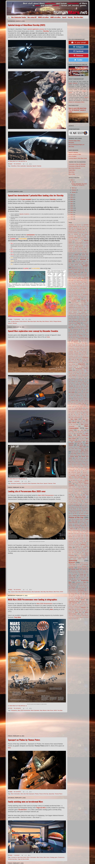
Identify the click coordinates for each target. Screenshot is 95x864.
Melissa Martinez (77, 466)
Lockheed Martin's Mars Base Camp (78, 158)
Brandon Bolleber (72, 275)
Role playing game (79, 536)
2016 (71, 214)
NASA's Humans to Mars (75, 154)
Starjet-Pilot (72, 566)
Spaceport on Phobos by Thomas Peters (24, 739)
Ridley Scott (80, 531)
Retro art (72, 528)
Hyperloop (84, 360)
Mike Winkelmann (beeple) (74, 472)
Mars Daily (71, 146)
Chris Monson (73, 292)
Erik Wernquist (74, 330)
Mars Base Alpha (78, 17)
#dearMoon (14, 166)
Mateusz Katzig (84, 459)
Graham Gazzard (83, 351)
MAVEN (83, 464)
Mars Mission (45, 321)
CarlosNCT (80, 283)
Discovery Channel (76, 315)
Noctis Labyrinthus (79, 489)
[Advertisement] (37, 179)
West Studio (80, 610)
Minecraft (85, 472)
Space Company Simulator (82, 555)
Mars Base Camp (79, 421)
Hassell (79, 357)
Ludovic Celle (81, 403)
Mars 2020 (46, 495)
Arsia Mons (71, 253)
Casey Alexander (76, 285)
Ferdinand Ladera (83, 337)
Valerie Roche (84, 601)
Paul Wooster (73, 508)
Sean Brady (78, 547)
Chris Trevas (80, 292)
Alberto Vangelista (73, 232)
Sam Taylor (84, 542)
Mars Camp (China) (84, 422)
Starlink (78, 566)
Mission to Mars (72, 473)
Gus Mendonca (83, 356)
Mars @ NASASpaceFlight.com (76, 144)
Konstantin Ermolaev (74, 394)
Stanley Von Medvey (84, 562)
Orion (82, 499)
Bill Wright (79, 267)
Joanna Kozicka (77, 379)
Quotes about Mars (73, 522)
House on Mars (75, 359)
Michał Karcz (80, 469)
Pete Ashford (85, 510)
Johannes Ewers (80, 381)
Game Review (72, 345)
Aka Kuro (86, 231)
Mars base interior (21, 857)
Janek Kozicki (80, 375)
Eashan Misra (77, 324)
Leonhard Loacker (77, 398)
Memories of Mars (74, 467)
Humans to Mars (76, 360)
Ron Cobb (76, 538)
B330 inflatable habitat (78, 262)
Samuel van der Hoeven (74, 544)
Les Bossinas (85, 398)
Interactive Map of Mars (74, 140)
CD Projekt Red (81, 286)
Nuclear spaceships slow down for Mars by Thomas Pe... (79, 184)
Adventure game (81, 229)
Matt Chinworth (79, 461)
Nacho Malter (80, 480)
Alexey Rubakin (83, 237)
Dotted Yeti (75, 321)
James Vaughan (72, 375)
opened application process (35, 29)
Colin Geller (86, 299)
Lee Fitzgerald (84, 397)
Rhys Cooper (80, 528)
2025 (71, 195)
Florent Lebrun (84, 340)
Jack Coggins (81, 371)
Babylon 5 (86, 262)
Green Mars (84, 352)
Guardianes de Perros (73, 356)
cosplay (77, 304)
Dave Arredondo (73, 310)
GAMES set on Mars (55, 17)
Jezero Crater (14, 591)
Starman (50, 483)
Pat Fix (83, 504)
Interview (77, 370)
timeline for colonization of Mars (76, 102)
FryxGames (77, 343)
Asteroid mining (72, 259)
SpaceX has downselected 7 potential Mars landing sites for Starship (35, 195)
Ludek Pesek (73, 403)
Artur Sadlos (75, 257)
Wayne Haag (85, 609)
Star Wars (79, 564)
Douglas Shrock (72, 323)
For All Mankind (73, 342)
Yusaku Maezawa (84, 615)
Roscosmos (81, 539)
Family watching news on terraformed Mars (25, 801)
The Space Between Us (83, 591)
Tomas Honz (71, 598)
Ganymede (80, 345)
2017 (71, 212)
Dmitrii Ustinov (85, 315)
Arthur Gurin (82, 256)
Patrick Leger (84, 505)
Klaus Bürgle (85, 392)
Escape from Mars (72, 332)
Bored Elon (78, 274)
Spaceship (29, 166)
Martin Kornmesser (79, 458)
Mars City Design (74, 424)
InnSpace (70, 365)
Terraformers (61, 857)
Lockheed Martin (74, 400)
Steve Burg (74, 572)
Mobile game (85, 473)
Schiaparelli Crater (78, 546)
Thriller (80, 593)
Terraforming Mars (12, 859)
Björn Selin (85, 267)
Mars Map (39, 321)
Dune (70, 324)
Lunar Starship (79, 408)
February (74, 190)
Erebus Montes (23, 321)
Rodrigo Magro (80, 535)
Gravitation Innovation (74, 352)
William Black (78, 612)
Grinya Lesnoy (78, 354)
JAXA (75, 376)
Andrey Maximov (79, 246)
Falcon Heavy (75, 337)
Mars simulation (75, 451)
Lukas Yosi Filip (76, 404)
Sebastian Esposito (72, 549)
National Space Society (82, 485)
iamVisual (71, 362)
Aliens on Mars (78, 240)
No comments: (17, 163)
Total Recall (85, 598)
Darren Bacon (79, 308)
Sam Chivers (77, 542)
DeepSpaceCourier (72, 313)
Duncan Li (85, 323)
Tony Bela (17, 617)
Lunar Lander (72, 406)
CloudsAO (76, 297)
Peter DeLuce (73, 511)
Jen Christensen (72, 378)
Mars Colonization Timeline (18, 17)
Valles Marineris (73, 603)
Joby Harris (84, 379)
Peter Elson (81, 511)
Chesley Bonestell (77, 289)
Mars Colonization (15, 793)
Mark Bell (79, 412)
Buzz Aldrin (71, 280)
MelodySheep (85, 466)
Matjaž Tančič (71, 461)
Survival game (82, 575)
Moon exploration (21, 166)
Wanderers (79, 609)
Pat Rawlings (76, 505)
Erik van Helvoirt (84, 329)
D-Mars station (81, 305)
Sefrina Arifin (81, 549)
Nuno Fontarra (85, 491)
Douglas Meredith (83, 321)
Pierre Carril (71, 519)
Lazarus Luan (76, 397)
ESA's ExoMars (72, 156)
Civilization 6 (75, 296)
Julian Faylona (76, 387)
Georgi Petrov (79, 348)
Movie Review (84, 478)
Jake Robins (77, 373)
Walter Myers (72, 609)
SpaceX (64, 17)
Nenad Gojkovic (72, 486)
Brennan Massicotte (82, 275)
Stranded (75, 574)
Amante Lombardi (79, 242)
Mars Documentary (78, 433)
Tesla (54, 483)
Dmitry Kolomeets (83, 316)
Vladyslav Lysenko (78, 606)
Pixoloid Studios (79, 519)
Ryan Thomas (79, 541)
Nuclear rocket (78, 491)
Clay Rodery (82, 296)
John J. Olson (76, 383)
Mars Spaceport (30, 793)
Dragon (78, 323)
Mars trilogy (73, 453)
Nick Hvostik (76, 488)
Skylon (77, 552)
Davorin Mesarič (73, 312)
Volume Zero (85, 606)
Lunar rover (71, 408)
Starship (70, 17)
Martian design (74, 456)
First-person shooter (83, 338)
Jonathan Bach (78, 384)
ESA (85, 330)
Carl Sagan (84, 282)
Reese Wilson (78, 527)
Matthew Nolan (73, 462)
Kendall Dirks (80, 389)
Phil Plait (75, 513)
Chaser (70, 289)
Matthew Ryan (80, 462)
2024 (71, 197)
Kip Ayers (79, 392)
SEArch (84, 547)
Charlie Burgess (83, 288)
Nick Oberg (71, 489)
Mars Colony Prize (73, 431)
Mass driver (76, 459)
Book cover (71, 274)
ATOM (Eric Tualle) (79, 261)
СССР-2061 (75, 618)
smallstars (76, 553)
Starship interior (75, 569)
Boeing (85, 272)
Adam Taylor (84, 227)
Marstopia (86, 455)
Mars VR (80, 453)
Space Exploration (83, 557)
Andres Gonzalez (79, 245)
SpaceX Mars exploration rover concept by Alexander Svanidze (33, 330)
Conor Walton (84, 302)
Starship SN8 (85, 569)
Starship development (83, 568)
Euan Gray (81, 332)
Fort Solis (84, 342)
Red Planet (71, 527)
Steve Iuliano (81, 572)
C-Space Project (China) (81, 280)
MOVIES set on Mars (43, 17)
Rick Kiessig (73, 531)
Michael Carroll (83, 467)
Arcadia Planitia (15, 321)
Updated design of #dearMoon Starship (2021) (26, 25)
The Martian (81, 590)
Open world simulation (80, 496)
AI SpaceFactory (79, 231)
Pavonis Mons (71, 510)
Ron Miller (82, 538)
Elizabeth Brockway (80, 326)
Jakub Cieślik (84, 373)
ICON (76, 362)
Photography (83, 515)
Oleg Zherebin (80, 493)
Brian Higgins (78, 277)
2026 (71, 180)
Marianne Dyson (80, 411)
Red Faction (77, 525)
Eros (81, 330)
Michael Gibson (72, 469)
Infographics (14, 710)
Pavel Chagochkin (83, 508)
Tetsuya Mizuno (73, 585)
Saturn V (70, 546)
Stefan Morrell (73, 571)
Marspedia (71, 142)
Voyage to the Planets (74, 607)
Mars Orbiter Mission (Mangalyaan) (76, 448)
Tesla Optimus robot (84, 583)
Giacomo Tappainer (76, 349)
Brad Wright (84, 274)
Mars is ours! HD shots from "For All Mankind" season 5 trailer (77, 110)
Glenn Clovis (84, 349)
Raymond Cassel (78, 524)
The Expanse (72, 587)
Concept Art (24, 483)
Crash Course (84, 304)
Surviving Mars (72, 577)
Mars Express (75, 436)
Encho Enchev (77, 327)
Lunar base (83, 405)
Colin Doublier (77, 299)
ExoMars (81, 335)
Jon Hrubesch (83, 383)
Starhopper (85, 564)
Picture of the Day (43, 793)
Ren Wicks (86, 527)
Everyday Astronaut (77, 334)
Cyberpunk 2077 (72, 305)
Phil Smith (81, 513)
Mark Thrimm (77, 416)
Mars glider (81, 438)
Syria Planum (81, 577)
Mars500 (72, 455)
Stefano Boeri (80, 571)
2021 (71, 203)
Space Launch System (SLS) (77, 558)
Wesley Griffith (73, 610)
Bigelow (73, 267)
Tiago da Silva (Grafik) (23, 859)
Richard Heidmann (76, 530)
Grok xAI (85, 354)
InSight (76, 365)
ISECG (82, 370)
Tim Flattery (78, 596)
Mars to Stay (72, 174)
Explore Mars (72, 170)
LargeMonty (78, 395)
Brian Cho (71, 277)
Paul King (78, 507)
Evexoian (85, 334)
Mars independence (76, 441)
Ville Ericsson (80, 604)
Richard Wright (85, 530)
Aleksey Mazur (82, 232)
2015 (71, 216)
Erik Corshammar (74, 329)
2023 (71, 199)
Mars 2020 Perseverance (24, 591)
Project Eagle (74, 520)
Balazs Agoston (74, 264)
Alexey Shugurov (72, 239)
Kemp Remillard (72, 389)
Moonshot (77, 478)
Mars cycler (82, 431)
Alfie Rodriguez (81, 239)
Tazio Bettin (86, 579)
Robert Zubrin (84, 533)
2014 (71, 219)
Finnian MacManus (72, 338)
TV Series (81, 599)
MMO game (79, 473)
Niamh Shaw (81, 486)
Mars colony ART (32, 17)
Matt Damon (85, 461)
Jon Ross (71, 384)
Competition (74, 301)
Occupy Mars (72, 493)
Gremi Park (71, 354)
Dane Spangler (78, 307)
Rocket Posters (72, 535)
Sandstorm (83, 544)
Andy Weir (76, 248)
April (73, 182)
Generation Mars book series (81, 346)
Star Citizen (72, 564)
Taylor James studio (78, 579)
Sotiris (81, 553)
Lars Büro (85, 395)
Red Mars (84, 525)
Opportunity (71, 497)
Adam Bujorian (76, 227)
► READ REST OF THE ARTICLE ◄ (17, 161)
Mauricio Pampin (76, 464)
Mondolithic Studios (75, 475)
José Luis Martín (79, 386)
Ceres (87, 286)
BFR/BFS (85, 266)
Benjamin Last (78, 266)
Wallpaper (83, 607)
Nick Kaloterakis (83, 488)
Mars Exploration (32, 483)
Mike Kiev (85, 470)
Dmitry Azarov (73, 316)
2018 (71, 210)
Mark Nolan (81, 414)
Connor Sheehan (75, 302)
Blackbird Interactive (73, 269)
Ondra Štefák (77, 494)
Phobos (37, 793)
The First (80, 587)
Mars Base (74, 419)
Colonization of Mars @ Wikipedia (77, 164)
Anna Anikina (84, 248)
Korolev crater (84, 394)
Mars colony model (82, 430)
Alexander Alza (77, 234)
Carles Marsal (72, 283)
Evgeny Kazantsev (72, 335)
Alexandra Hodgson (73, 237)
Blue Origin (75, 270)
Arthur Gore (75, 256)
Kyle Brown (71, 395)
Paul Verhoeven (85, 507)
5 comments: (17, 319)
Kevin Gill (85, 390)
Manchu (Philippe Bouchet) (80, 409)
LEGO (70, 398)
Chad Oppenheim (73, 288)
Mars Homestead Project (83, 440)
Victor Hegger (72, 604)
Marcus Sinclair (72, 411)
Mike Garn (78, 470)
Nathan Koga (78, 483)
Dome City (86, 318)
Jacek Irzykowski (73, 371)
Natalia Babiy (74, 482)
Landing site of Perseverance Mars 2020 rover (27, 491)
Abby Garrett (82, 226)
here (48, 337)
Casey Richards (85, 285)
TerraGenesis (78, 582)
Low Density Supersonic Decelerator (80, 401)
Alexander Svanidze (16, 483)
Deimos (80, 313)
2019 (71, 208)
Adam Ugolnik (72, 229)
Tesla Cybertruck (73, 584)
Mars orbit (23, 793)
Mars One (76, 446)
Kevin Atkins (79, 390)
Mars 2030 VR (85, 417)
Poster (86, 519)
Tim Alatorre (71, 596)
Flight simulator (74, 340)
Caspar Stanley (73, 286)
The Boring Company (82, 585)
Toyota (72, 599)
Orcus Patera (76, 499)
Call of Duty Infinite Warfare (74, 282)
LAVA (70, 397)
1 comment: (17, 481)
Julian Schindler (83, 387)
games (70, 92)
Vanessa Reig (84, 602)
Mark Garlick (85, 412)
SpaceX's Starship (73, 152)
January (74, 192)
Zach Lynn (72, 617)
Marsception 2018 (79, 455)
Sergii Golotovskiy (78, 550)
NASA (51, 321)
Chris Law (86, 291)
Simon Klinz (71, 552)
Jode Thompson (72, 381)
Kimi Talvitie (72, 392)
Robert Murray (77, 533)
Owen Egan (78, 500)
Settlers (85, 550)
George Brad (71, 348)
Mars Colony (40, 857)
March (73, 188)
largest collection (73, 83)
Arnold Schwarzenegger (82, 251)
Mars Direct (71, 172)
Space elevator (73, 557)
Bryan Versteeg (82, 278)
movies (84, 91)
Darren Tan (86, 308)
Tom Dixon (84, 596)
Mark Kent (73, 414)
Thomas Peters (58, 793)
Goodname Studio (72, 351)
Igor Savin (81, 362)
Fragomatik (71, 343)
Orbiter (70, 499)
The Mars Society (81, 588)
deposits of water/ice (24, 214)
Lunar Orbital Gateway (82, 406)
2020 (71, 206)
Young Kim (77, 615)
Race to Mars (82, 522)
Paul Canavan (71, 507)
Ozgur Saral (85, 500)
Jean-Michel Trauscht (82, 376)
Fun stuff (84, 343)
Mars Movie (80, 445)
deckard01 (83, 312)
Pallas (81, 502)
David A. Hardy (83, 310)
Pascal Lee (77, 504)
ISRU (87, 370)
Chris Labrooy (80, 291)
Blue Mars (82, 269)
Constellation (71, 304)
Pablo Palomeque (74, 502)
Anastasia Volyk (78, 243)
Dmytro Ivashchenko (73, 318)
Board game (82, 270)
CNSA (82, 297)
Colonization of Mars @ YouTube (77, 166)
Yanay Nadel (71, 615)
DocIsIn (80, 318)
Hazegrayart (85, 357)
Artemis (76, 254)
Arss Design (77, 253)
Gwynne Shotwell (72, 357)
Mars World (86, 453)
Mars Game (46, 857)
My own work (72, 480)
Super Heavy (72, 575)
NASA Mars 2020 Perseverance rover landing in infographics (32, 599)
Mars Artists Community (74, 168)
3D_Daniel (79, 224)
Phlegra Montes (57, 321)
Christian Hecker (77, 294)
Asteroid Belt (83, 257)
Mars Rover (40, 483)
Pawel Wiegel (78, 510)
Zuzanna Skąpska (79, 617)
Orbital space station (80, 497)
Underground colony (74, 601)
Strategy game (53, 857)
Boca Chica (77, 272)
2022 (71, 201)
